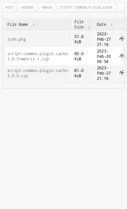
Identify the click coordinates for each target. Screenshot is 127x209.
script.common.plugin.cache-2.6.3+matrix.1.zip (38, 56)
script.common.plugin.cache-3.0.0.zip (38, 73)
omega (47, 7)
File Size (79, 24)
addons (28, 7)
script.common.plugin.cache (86, 7)
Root (9, 7)
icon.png (16, 39)
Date (101, 24)
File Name (17, 24)
